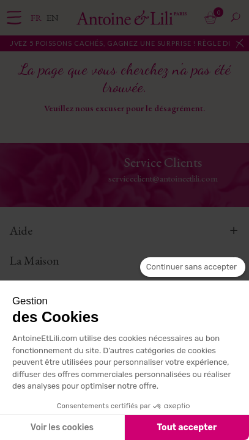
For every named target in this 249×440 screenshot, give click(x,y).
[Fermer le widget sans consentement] (192, 267)
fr (37, 17)
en (52, 17)
